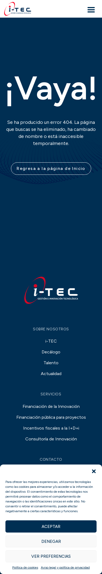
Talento (51, 362)
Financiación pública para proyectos (51, 417)
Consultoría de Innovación (51, 438)
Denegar (51, 541)
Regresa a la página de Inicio (51, 168)
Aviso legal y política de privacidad (65, 567)
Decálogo (51, 351)
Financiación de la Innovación (51, 406)
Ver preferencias (51, 556)
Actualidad (51, 373)
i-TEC (51, 341)
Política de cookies (25, 567)
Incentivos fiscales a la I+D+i (51, 428)
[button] (94, 471)
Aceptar (51, 526)
